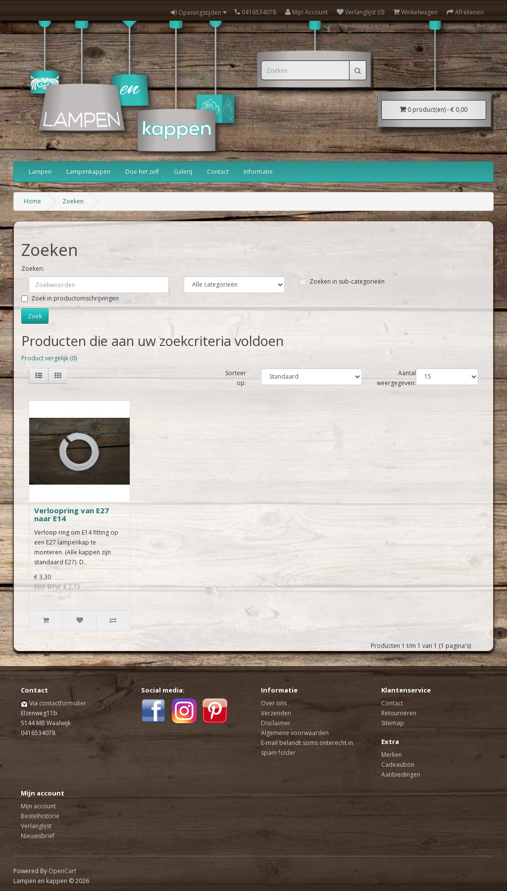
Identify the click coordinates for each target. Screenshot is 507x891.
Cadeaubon (397, 764)
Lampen (40, 171)
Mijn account (38, 806)
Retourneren (398, 713)
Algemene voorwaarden (295, 733)
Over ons (274, 703)
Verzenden (276, 713)
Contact (218, 171)
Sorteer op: (235, 378)
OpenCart (62, 871)
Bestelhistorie (40, 816)
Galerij (183, 171)
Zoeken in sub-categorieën (342, 281)
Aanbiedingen (400, 774)
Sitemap (392, 723)
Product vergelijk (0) (49, 358)
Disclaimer (276, 723)
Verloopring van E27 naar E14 (71, 514)
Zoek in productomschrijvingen (70, 298)
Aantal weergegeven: (396, 378)
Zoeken (73, 201)
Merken (391, 754)
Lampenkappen (88, 171)
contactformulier (62, 703)
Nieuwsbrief (37, 836)
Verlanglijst (36, 826)
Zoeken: (32, 268)
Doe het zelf (142, 171)
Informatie (258, 171)
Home (32, 201)
